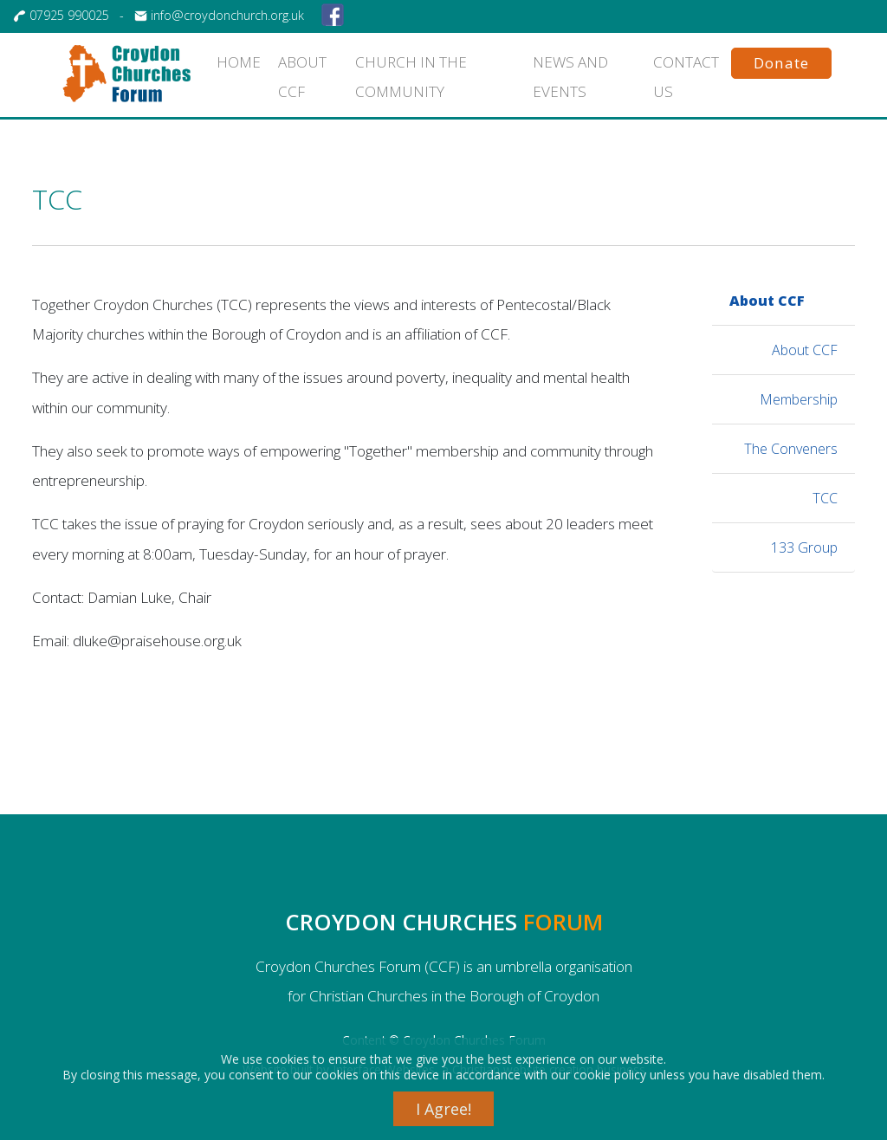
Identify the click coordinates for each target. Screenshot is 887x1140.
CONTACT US (686, 76)
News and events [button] (570, 76)
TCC (825, 498)
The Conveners (791, 448)
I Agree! (443, 1108)
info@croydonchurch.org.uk (227, 15)
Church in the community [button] (411, 76)
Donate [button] (781, 63)
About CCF (767, 300)
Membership (799, 399)
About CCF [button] (302, 76)
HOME (240, 62)
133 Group (804, 547)
